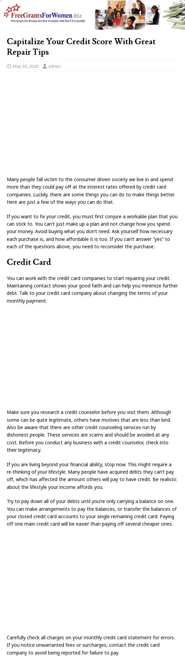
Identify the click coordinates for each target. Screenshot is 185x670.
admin (54, 66)
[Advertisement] (92, 126)
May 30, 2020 (25, 66)
